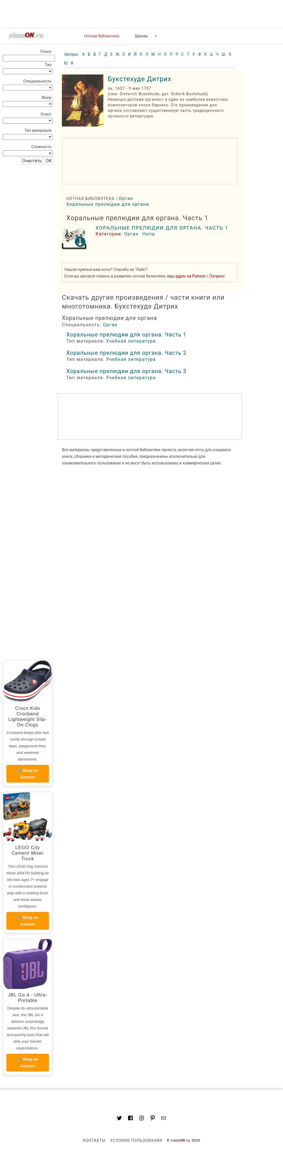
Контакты (94, 1140)
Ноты (148, 234)
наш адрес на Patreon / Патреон (196, 276)
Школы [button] (141, 36)
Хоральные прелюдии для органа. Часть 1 (162, 228)
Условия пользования (136, 1140)
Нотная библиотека (101, 36)
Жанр (46, 97)
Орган (126, 198)
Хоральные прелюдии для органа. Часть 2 (126, 352)
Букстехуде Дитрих (139, 79)
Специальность (37, 81)
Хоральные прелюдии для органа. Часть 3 (126, 371)
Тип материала (37, 130)
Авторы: (72, 54)
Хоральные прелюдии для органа (107, 204)
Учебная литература (131, 341)
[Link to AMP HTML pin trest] (152, 1119)
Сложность (41, 147)
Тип (48, 65)
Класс (46, 114)
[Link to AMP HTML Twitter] (119, 1119)
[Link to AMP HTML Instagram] (141, 1119)
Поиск (45, 51)
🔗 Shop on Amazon (27, 773)
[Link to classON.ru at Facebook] (130, 1119)
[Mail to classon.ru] (163, 1119)
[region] (149, 161)
